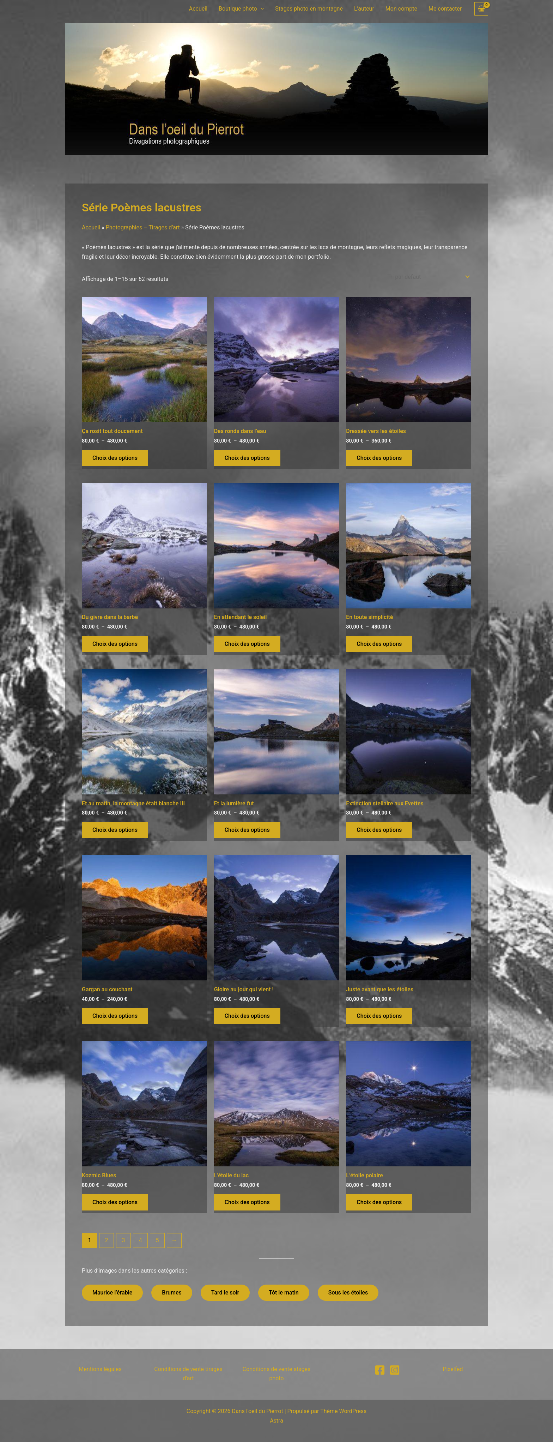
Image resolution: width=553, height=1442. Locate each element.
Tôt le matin (284, 1292)
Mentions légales (100, 1369)
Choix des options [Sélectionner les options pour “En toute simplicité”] (379, 644)
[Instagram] (394, 1370)
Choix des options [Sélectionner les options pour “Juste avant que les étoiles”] (379, 1016)
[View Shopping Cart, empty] (481, 9)
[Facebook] (380, 1370)
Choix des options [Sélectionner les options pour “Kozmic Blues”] (115, 1202)
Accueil (198, 8)
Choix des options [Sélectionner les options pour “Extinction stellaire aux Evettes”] (379, 830)
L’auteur (364, 8)
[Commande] (427, 277)
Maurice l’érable (112, 1292)
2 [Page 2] (106, 1240)
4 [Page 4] (140, 1240)
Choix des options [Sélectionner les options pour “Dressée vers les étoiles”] (379, 458)
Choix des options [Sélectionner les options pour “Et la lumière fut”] (247, 830)
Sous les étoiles (348, 1292)
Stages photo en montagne (309, 8)
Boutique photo (241, 9)
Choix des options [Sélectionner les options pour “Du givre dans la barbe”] (115, 644)
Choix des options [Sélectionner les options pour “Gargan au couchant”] (115, 1016)
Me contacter (445, 8)
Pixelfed (453, 1369)
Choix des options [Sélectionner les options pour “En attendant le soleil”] (247, 644)
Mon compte (401, 8)
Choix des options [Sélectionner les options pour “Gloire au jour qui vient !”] (247, 1016)
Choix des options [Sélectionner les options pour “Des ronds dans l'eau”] (247, 458)
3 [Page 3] (123, 1240)
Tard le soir (225, 1292)
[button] (260, 9)
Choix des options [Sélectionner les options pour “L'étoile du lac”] (247, 1202)
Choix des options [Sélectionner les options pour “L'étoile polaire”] (379, 1202)
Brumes (171, 1292)
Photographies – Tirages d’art (143, 227)
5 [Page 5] (157, 1240)
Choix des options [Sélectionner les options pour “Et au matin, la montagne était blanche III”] (115, 830)
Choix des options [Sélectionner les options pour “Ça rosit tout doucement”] (115, 458)
